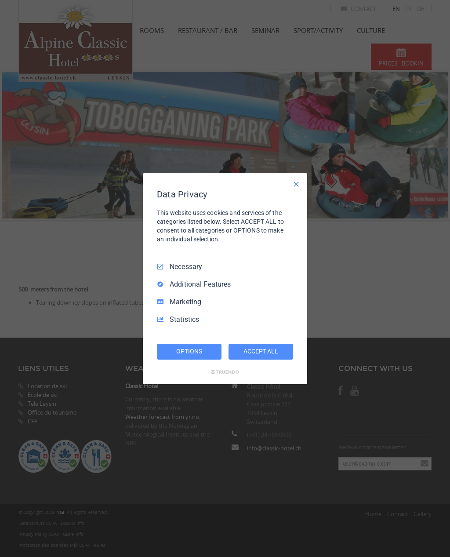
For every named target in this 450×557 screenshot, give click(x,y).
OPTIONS (189, 351)
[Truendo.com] (225, 371)
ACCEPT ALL (260, 351)
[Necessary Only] (296, 184)
